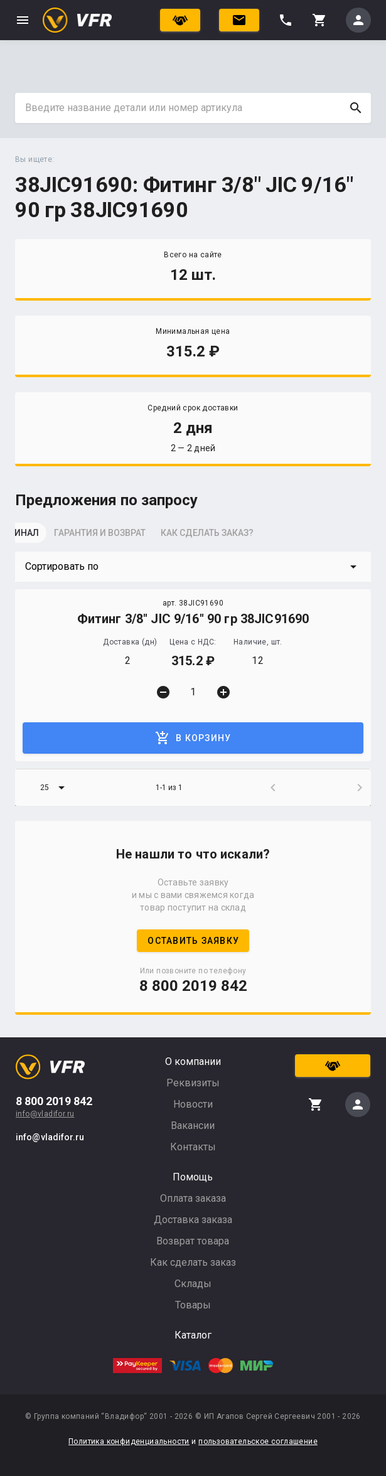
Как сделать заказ (193, 1262)
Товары (193, 1305)
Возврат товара (192, 1241)
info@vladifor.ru (45, 1114)
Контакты (193, 1147)
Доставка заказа (193, 1220)
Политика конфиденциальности (129, 1441)
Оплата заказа (193, 1198)
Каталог (193, 1335)
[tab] (46, 536)
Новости (193, 1104)
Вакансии (193, 1125)
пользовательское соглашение (258, 1441)
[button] (193, 567)
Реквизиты (193, 1083)
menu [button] (22, 20)
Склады (193, 1284)
